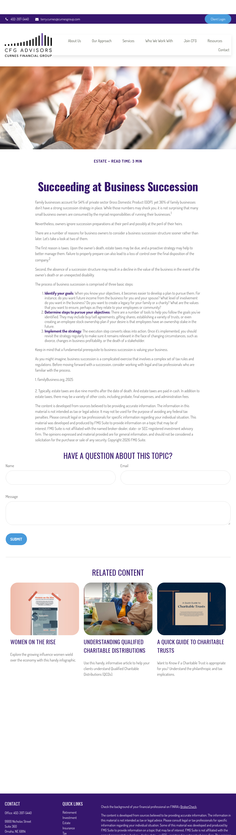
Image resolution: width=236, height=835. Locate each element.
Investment (69, 803)
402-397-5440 (17, 5)
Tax (64, 819)
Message (12, 482)
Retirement (69, 798)
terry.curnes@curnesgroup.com (57, 5)
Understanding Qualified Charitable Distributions (114, 631)
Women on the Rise (33, 627)
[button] (74, 26)
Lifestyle (67, 829)
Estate (66, 809)
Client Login (218, 5)
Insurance (68, 814)
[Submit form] (16, 525)
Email (124, 451)
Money (66, 824)
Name (10, 451)
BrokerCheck (188, 792)
